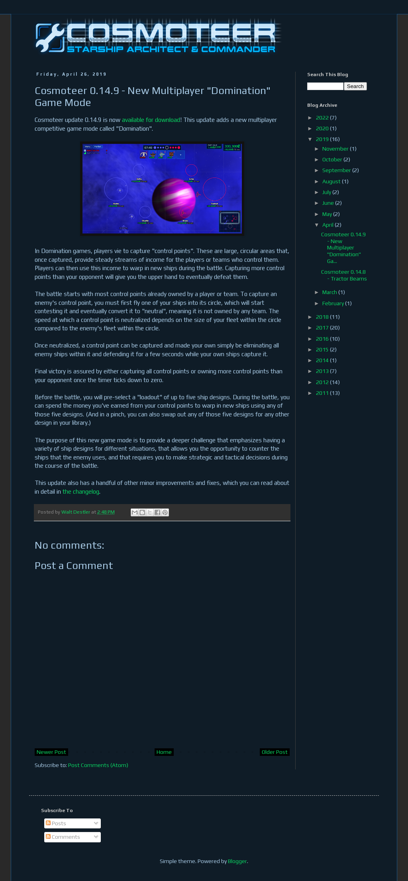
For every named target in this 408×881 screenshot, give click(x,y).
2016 (323, 339)
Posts (56, 823)
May (327, 214)
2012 (323, 382)
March (330, 292)
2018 (323, 317)
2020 (323, 128)
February (333, 303)
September (337, 170)
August (332, 181)
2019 (323, 139)
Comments (63, 837)
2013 (323, 371)
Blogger (237, 861)
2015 (323, 349)
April (328, 225)
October (332, 159)
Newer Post (51, 752)
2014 (323, 360)
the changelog (81, 491)
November (336, 148)
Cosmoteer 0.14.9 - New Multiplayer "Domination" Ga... (343, 247)
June (328, 203)
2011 (323, 393)
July (327, 192)
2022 (323, 117)
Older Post (275, 752)
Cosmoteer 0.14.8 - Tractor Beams (344, 275)
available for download (151, 119)
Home (164, 752)
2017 (323, 327)
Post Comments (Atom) (98, 765)
